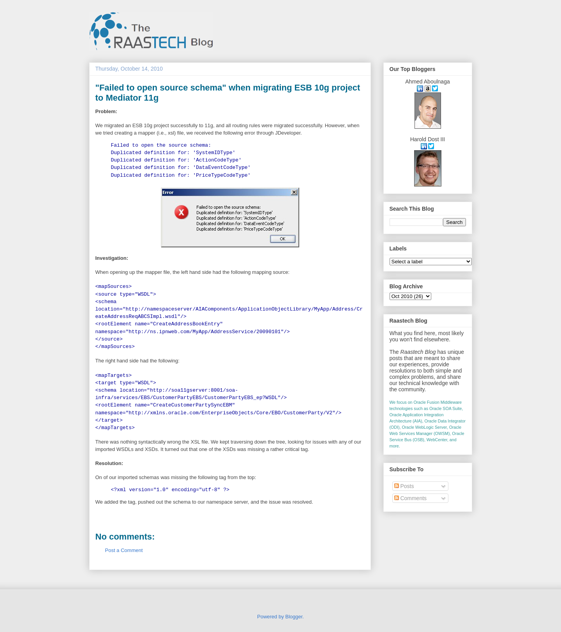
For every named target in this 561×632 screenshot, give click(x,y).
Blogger (293, 617)
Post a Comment (124, 550)
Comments (410, 498)
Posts (404, 486)
